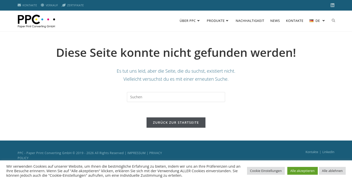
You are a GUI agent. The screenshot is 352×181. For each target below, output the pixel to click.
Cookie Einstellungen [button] (266, 170)
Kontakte (312, 152)
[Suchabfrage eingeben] (176, 97)
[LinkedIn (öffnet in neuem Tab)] (331, 5)
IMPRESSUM (136, 153)
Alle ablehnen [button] (332, 170)
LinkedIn (328, 152)
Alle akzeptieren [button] (302, 170)
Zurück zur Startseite (176, 122)
